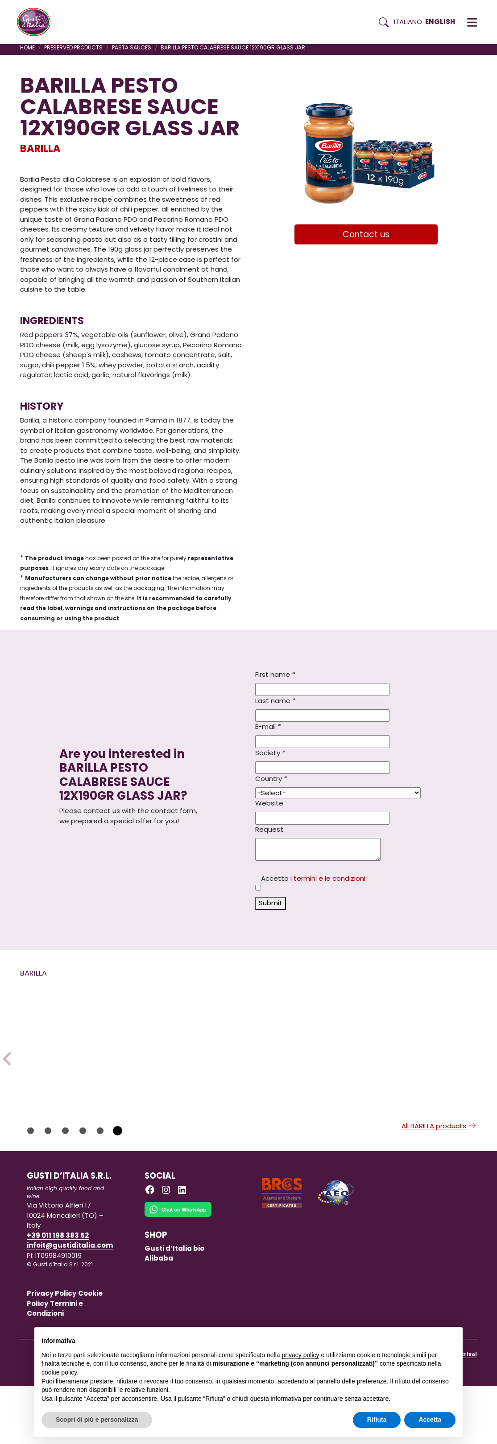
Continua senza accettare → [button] (414, 1338)
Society (270, 752)
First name (275, 674)
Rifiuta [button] (377, 1419)
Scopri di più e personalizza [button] (97, 1419)
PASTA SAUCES (131, 47)
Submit (270, 902)
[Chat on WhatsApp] (178, 1273)
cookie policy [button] (59, 1372)
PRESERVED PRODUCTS (73, 47)
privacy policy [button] (300, 1355)
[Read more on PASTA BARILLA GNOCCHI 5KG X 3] (193, 1052)
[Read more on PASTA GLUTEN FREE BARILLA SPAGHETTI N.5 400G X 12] (430, 1045)
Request (269, 829)
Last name (275, 700)
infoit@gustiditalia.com (70, 1303)
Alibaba (159, 1316)
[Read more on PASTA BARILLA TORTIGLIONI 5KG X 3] (75, 1052)
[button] (472, 22)
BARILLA (40, 148)
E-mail (268, 726)
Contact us (366, 234)
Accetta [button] (429, 1419)
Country (271, 778)
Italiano (408, 21)
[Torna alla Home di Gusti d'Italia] (37, 22)
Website (269, 803)
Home (27, 47)
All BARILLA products (439, 1183)
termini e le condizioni (329, 878)
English (440, 21)
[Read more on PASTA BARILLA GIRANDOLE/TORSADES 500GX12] (311, 1052)
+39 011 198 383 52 (58, 1293)
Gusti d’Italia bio (174, 1306)
